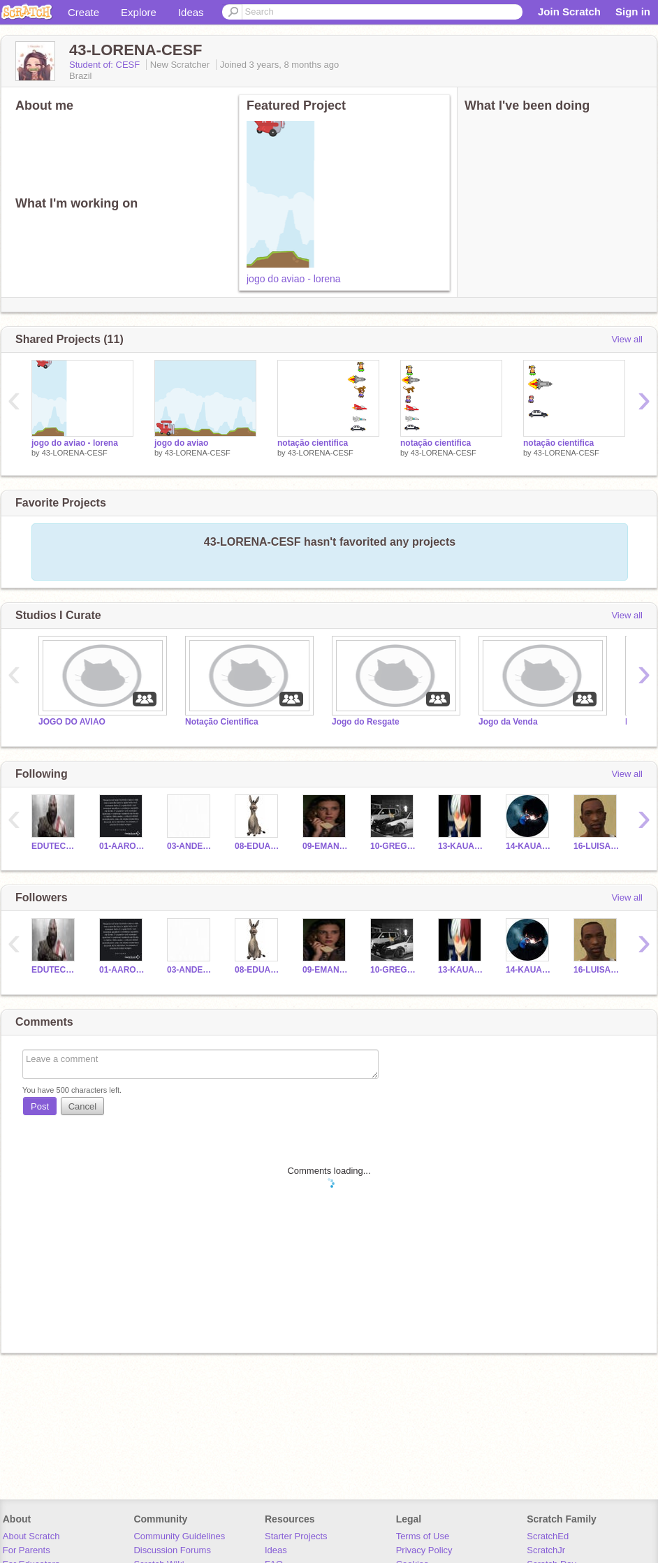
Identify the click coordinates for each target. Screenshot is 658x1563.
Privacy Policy (424, 1550)
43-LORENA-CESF (75, 453)
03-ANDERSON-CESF (190, 846)
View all (627, 339)
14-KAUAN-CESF (529, 846)
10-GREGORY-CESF (393, 846)
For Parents (26, 1550)
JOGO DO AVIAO (71, 722)
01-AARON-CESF (122, 846)
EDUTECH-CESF (54, 846)
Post (40, 1106)
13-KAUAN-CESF (461, 846)
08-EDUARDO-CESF (258, 846)
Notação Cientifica (221, 722)
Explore (138, 12)
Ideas (191, 12)
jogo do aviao (181, 443)
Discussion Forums (172, 1550)
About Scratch (31, 1536)
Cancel (82, 1106)
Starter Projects (296, 1536)
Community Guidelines (179, 1536)
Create (83, 12)
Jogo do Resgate (366, 722)
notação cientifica (312, 443)
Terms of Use (423, 1536)
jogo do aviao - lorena (294, 278)
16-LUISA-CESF (596, 846)
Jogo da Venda (508, 722)
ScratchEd (548, 1536)
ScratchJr (546, 1550)
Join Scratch (569, 11)
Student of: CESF (105, 64)
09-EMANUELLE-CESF (325, 846)
